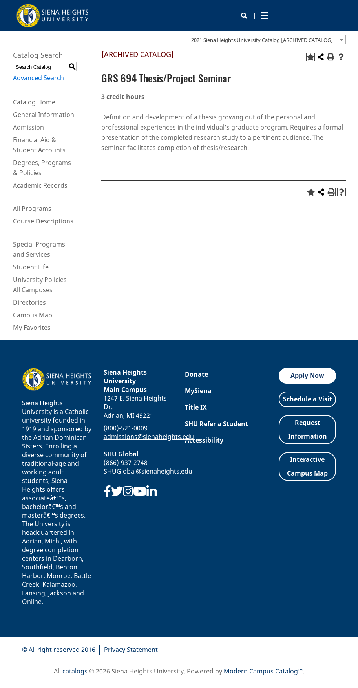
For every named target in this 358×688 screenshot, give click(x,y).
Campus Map (32, 315)
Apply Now (307, 375)
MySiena (198, 390)
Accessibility (204, 440)
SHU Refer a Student (216, 423)
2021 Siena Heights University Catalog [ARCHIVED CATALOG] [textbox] (262, 40)
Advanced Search (38, 77)
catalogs (75, 671)
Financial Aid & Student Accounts (39, 144)
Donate (196, 374)
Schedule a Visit (307, 399)
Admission (28, 127)
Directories (29, 302)
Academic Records (40, 185)
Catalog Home (34, 102)
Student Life (31, 267)
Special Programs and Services (39, 249)
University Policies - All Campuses (41, 284)
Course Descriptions (43, 221)
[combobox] (267, 39)
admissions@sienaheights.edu (149, 436)
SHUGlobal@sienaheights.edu (148, 471)
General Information (43, 114)
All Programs (32, 208)
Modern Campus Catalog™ (263, 671)
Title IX (196, 407)
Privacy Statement (131, 649)
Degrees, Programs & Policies (42, 167)
